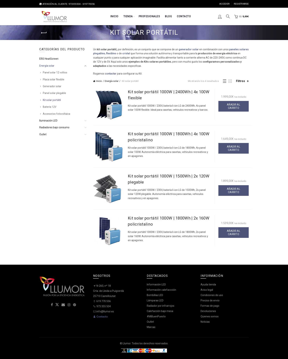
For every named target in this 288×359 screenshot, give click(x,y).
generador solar (189, 49)
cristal (126, 53)
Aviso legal (207, 289)
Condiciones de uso (212, 295)
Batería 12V (49, 106)
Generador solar (52, 86)
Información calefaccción (161, 289)
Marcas (151, 327)
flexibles (111, 53)
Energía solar (111, 81)
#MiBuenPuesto (156, 316)
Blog (168, 16)
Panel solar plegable (54, 93)
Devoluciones (208, 311)
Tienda (128, 16)
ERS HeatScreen (48, 58)
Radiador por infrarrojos (160, 305)
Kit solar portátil (52, 100)
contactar (110, 73)
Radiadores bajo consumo (54, 127)
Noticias (205, 321)
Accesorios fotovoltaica (56, 113)
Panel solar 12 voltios (55, 72)
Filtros (240, 81)
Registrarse (241, 4)
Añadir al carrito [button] (233, 106)
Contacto (184, 16)
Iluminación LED (48, 120)
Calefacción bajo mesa (160, 311)
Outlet (42, 134)
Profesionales (149, 16)
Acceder (224, 4)
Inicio (114, 16)
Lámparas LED (155, 300)
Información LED (156, 284)
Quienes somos (210, 316)
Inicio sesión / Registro (220, 16)
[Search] (228, 16)
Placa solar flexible (53, 79)
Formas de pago (210, 305)
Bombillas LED (155, 295)
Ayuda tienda (208, 284)
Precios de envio (210, 300)
